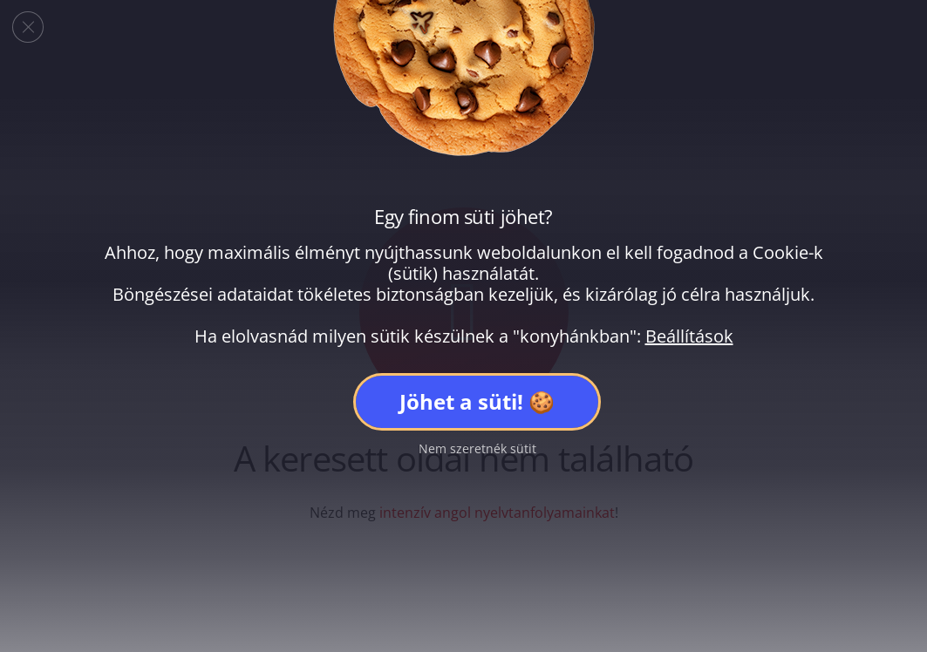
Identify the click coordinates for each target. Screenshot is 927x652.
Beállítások (689, 336)
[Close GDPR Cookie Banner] (28, 27)
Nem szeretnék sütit (477, 448)
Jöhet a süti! (461, 401)
